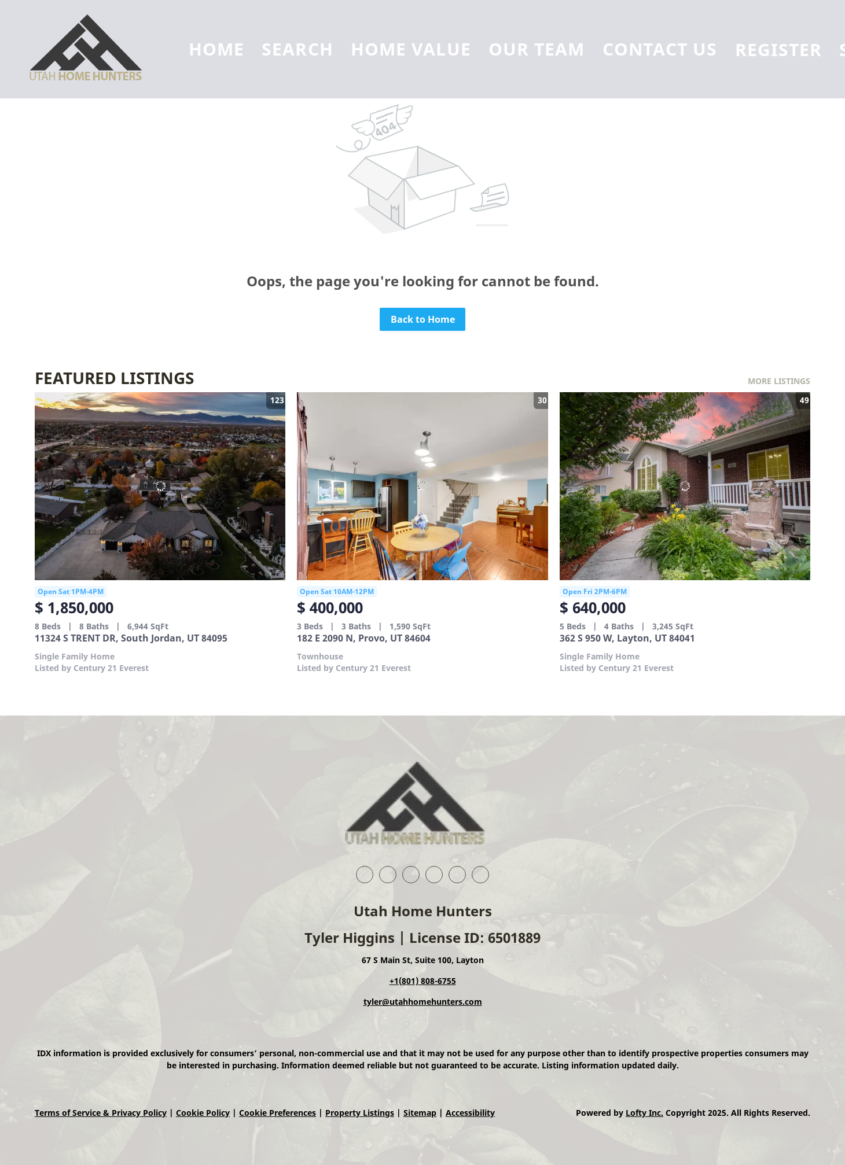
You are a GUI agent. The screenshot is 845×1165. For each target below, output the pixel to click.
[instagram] (457, 874)
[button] (91, 49)
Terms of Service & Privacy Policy (101, 1112)
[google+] (480, 874)
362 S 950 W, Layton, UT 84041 (627, 638)
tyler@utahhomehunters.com (422, 1001)
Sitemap (419, 1112)
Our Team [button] (536, 49)
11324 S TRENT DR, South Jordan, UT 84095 (131, 638)
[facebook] (364, 874)
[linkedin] (387, 874)
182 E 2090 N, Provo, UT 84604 (364, 638)
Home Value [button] (411, 49)
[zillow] (434, 874)
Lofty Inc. (644, 1112)
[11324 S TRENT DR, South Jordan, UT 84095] (160, 486)
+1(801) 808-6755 (423, 980)
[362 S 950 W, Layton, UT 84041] (685, 486)
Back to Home (423, 319)
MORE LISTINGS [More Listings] (779, 380)
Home (216, 49)
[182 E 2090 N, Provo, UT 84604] (422, 486)
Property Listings (359, 1112)
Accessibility (470, 1112)
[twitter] (411, 874)
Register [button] (778, 49)
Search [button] (297, 49)
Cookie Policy (203, 1112)
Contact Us (660, 49)
